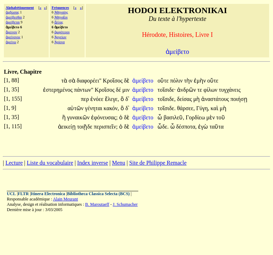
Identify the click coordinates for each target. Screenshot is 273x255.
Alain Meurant (65, 199)
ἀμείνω (11, 42)
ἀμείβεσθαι (14, 17)
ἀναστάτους (215, 99)
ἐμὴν (200, 81)
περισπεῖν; (106, 127)
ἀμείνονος (13, 37)
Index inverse (92, 163)
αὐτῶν (76, 108)
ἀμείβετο (143, 81)
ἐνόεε (97, 99)
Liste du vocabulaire (50, 163)
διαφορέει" (89, 81)
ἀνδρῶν (187, 90)
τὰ (65, 81)
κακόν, (111, 108)
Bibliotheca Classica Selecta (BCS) (98, 193)
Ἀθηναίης (61, 12)
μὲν (211, 117)
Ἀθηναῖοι (61, 17)
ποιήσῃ (238, 99)
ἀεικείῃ (67, 127)
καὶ (215, 108)
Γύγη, (202, 108)
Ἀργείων (60, 37)
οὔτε (163, 81)
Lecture (14, 163)
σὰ (73, 81)
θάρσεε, (186, 108)
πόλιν (177, 81)
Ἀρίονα (59, 42)
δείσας (185, 99)
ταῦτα (216, 127)
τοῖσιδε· (166, 90)
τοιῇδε (85, 127)
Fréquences (60, 8)
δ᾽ (127, 99)
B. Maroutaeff (97, 204)
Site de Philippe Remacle (157, 163)
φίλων (211, 90)
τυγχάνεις (230, 90)
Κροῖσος (113, 81)
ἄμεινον (11, 32)
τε (200, 90)
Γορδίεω (196, 117)
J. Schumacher (125, 204)
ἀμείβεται (13, 22)
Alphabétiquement (20, 8)
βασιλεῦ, (174, 117)
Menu (118, 163)
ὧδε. (162, 127)
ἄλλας (58, 22)
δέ (119, 90)
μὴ (197, 99)
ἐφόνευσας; (104, 117)
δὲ (127, 81)
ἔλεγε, (112, 99)
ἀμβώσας (12, 12)
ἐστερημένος (58, 90)
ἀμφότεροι (62, 32)
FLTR (23, 193)
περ (85, 99)
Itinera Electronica (48, 193)
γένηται (94, 108)
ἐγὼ (203, 127)
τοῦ (220, 117)
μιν (125, 90)
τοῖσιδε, (166, 99)
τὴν (189, 81)
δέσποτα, (186, 127)
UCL (11, 193)
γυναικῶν (79, 117)
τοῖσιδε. (166, 108)
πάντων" (83, 90)
